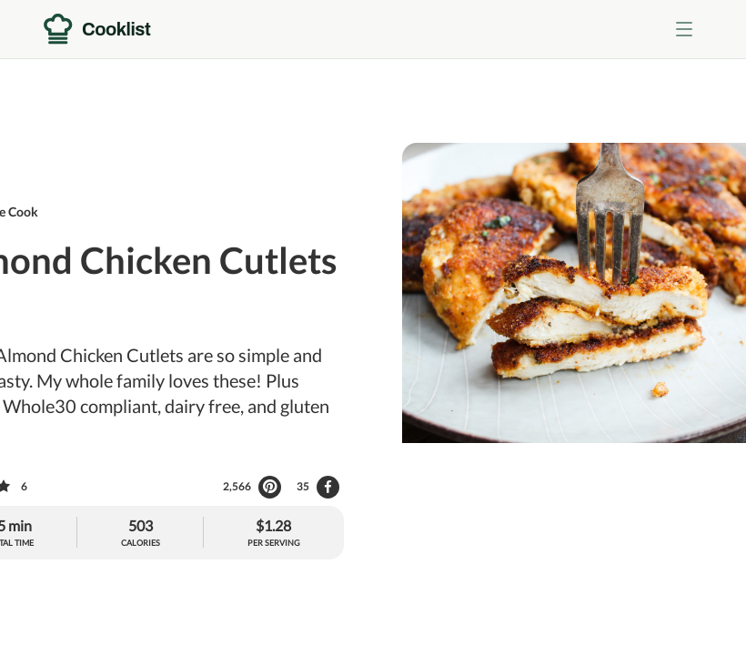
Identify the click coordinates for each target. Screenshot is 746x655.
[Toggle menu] (684, 29)
